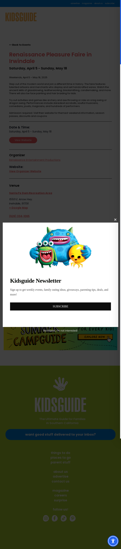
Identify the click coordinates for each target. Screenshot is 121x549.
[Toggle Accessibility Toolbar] (113, 541)
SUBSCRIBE (60, 306)
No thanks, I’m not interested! (60, 330)
